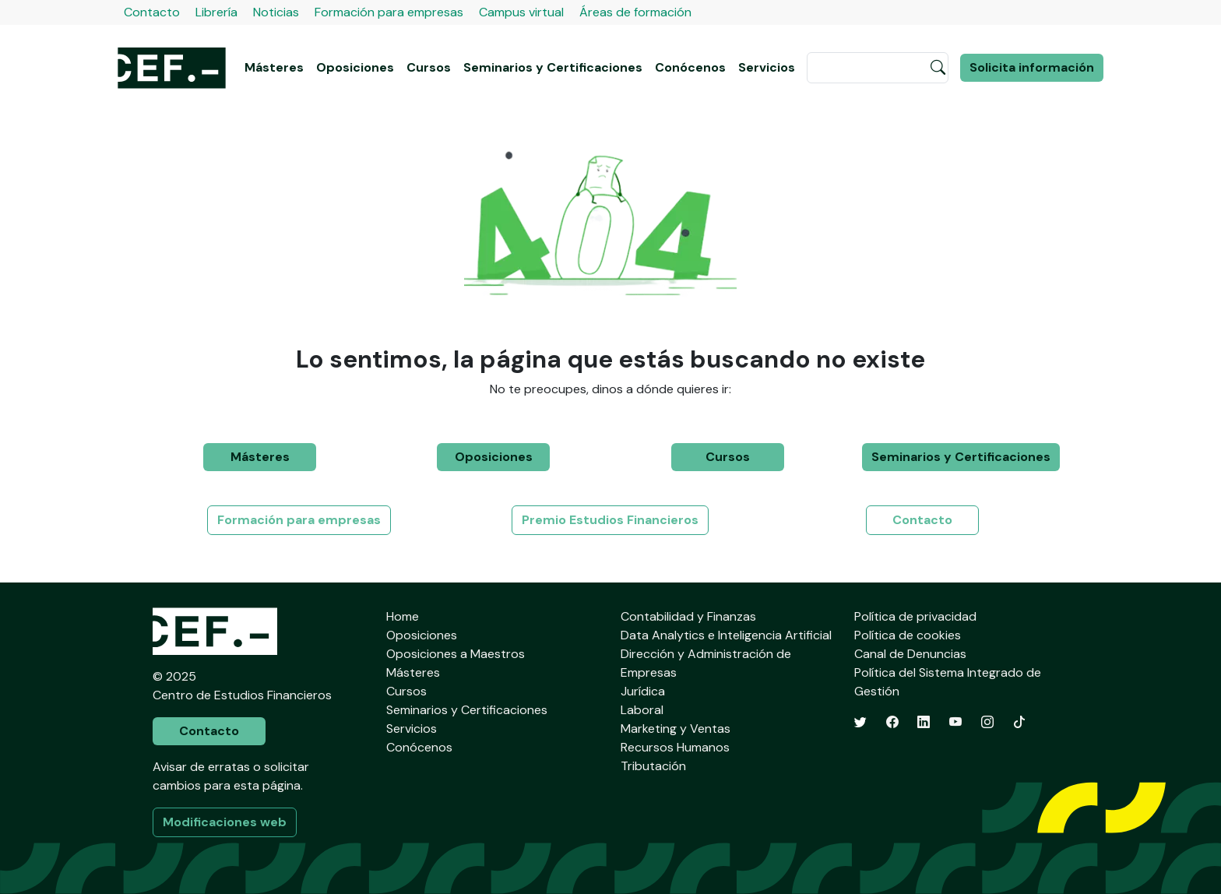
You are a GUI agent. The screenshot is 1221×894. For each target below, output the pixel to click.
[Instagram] (987, 722)
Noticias (276, 12)
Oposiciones (355, 67)
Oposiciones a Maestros (455, 654)
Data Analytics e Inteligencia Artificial (726, 635)
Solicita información (1031, 67)
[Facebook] (892, 722)
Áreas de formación (635, 12)
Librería (216, 12)
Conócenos (690, 67)
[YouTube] (955, 722)
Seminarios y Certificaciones (552, 67)
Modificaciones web (225, 822)
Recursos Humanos (675, 747)
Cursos (428, 67)
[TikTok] (1019, 722)
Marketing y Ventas (675, 728)
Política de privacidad (915, 616)
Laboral (642, 710)
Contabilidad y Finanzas (688, 616)
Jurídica (643, 691)
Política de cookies (907, 635)
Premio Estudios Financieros (610, 520)
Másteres (274, 67)
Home (402, 616)
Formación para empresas (389, 12)
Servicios (766, 67)
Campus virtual (521, 12)
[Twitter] (860, 722)
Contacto (152, 12)
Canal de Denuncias (910, 654)
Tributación (653, 766)
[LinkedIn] (923, 722)
